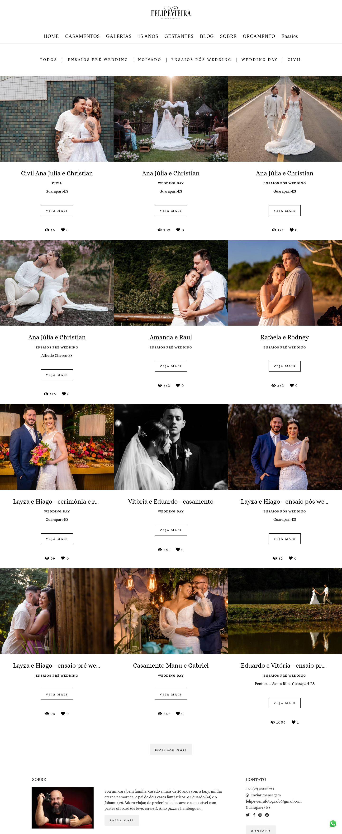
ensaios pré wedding (98, 60)
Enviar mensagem (266, 795)
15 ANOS (148, 36)
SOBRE (228, 36)
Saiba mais (121, 820)
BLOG (207, 36)
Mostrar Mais (171, 749)
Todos (48, 60)
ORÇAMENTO (259, 36)
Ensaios (289, 36)
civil (295, 60)
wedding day (260, 60)
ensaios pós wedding (201, 60)
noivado (150, 60)
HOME (51, 36)
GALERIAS (119, 36)
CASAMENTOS (82, 36)
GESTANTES (179, 36)
